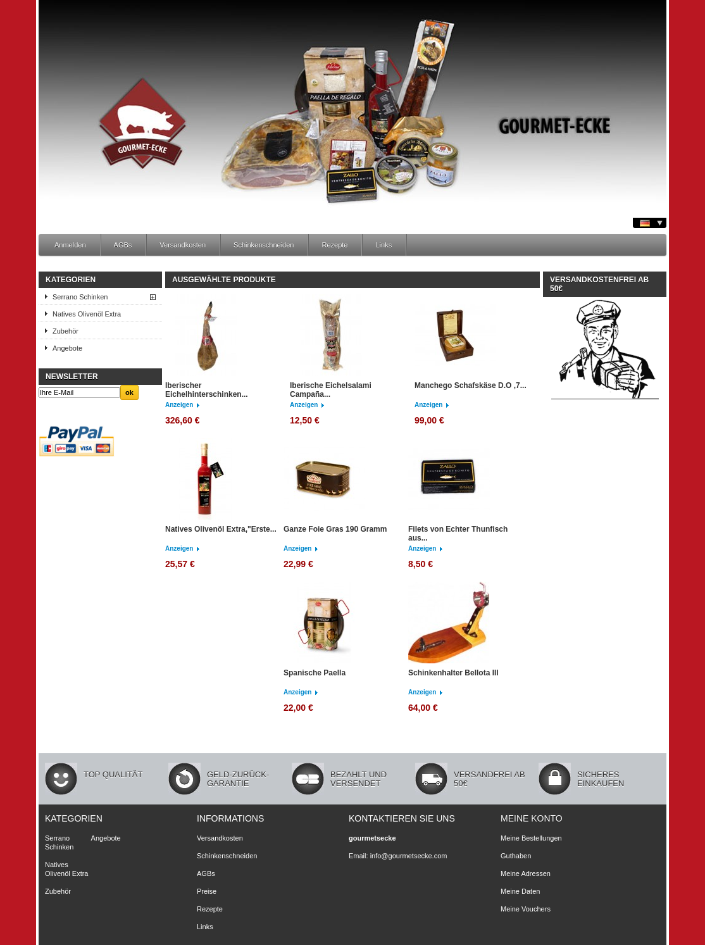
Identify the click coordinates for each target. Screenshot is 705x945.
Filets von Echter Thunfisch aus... (458, 533)
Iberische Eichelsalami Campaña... (330, 390)
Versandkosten (182, 245)
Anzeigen (179, 404)
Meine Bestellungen (531, 838)
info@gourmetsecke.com (408, 856)
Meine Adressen (526, 873)
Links (383, 245)
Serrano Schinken (80, 297)
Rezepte (334, 245)
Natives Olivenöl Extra (87, 314)
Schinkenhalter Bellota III (453, 672)
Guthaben (516, 856)
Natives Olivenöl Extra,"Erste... (221, 529)
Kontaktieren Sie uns (402, 818)
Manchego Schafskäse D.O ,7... (471, 385)
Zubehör (65, 331)
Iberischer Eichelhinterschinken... (206, 390)
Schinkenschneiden (264, 245)
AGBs (123, 245)
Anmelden (70, 245)
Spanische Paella (315, 672)
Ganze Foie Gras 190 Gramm (335, 529)
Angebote (67, 348)
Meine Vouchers (526, 909)
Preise (206, 891)
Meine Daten (520, 891)
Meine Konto (532, 818)
